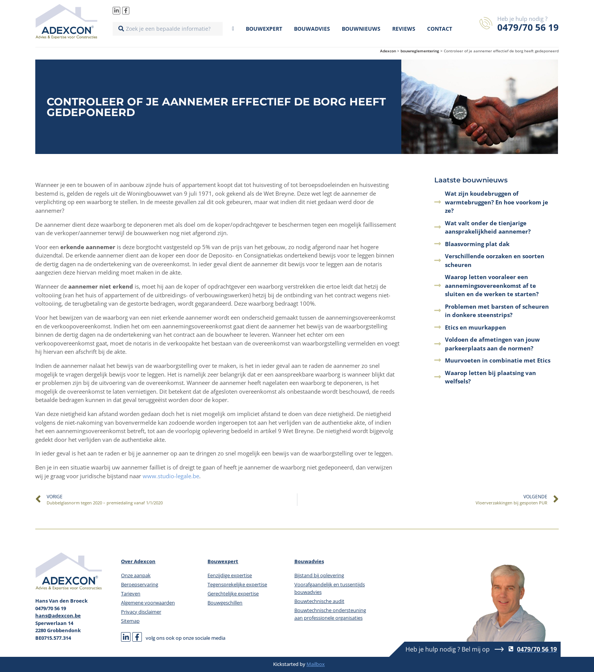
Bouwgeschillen (224, 602)
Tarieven (130, 593)
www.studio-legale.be (171, 476)
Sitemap (130, 620)
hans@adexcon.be (58, 615)
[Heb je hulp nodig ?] (486, 23)
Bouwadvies (312, 28)
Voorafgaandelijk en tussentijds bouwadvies (329, 588)
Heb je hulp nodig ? (522, 18)
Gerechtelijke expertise (233, 593)
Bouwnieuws (361, 28)
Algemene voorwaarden (148, 602)
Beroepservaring (139, 584)
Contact (439, 28)
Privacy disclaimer (141, 611)
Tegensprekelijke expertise (237, 584)
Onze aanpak (136, 575)
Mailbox (315, 664)
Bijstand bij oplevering (319, 575)
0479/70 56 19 (528, 27)
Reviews (403, 28)
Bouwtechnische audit (319, 601)
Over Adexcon (138, 561)
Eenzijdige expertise (229, 575)
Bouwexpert (264, 28)
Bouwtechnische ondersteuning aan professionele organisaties (330, 614)
